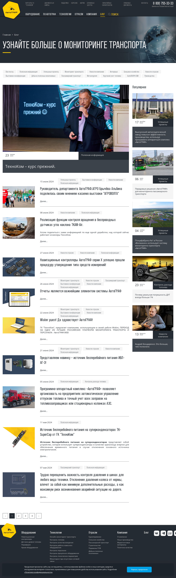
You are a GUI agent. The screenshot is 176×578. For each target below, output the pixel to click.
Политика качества (125, 547)
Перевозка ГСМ (95, 548)
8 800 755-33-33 (163, 3)
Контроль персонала (58, 550)
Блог (102, 14)
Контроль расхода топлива (95, 381)
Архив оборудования (29, 547)
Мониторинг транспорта (74, 71)
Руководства (149, 76)
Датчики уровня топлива (31, 542)
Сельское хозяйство (131, 71)
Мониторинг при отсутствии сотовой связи (64, 560)
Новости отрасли (151, 71)
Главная (7, 34)
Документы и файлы (49, 4)
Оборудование (32, 14)
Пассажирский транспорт (71, 76)
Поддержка (65, 3)
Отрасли (79, 14)
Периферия (26, 545)
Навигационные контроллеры (28, 538)
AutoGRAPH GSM (132, 76)
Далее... (43, 201)
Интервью (114, 71)
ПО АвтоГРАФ (49, 14)
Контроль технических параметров (64, 556)
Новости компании (97, 71)
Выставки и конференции (15, 76)
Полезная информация (28, 71)
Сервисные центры (90, 4)
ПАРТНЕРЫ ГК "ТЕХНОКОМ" (29, 4)
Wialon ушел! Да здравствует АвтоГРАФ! (66, 320)
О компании (122, 537)
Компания (92, 14)
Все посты (10, 71)
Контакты (144, 3)
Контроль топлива (57, 540)
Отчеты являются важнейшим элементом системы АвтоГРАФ (80, 291)
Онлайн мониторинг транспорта (63, 537)
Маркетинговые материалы (123, 543)
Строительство (95, 545)
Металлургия (92, 76)
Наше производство (125, 540)
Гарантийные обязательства (107, 4)
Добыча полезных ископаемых (43, 76)
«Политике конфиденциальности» (38, 572)
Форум (82, 3)
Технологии (65, 14)
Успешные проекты (51, 71)
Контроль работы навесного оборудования (61, 546)
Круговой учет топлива (112, 76)
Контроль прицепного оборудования (64, 553)
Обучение (74, 3)
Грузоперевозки (95, 537)
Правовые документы (128, 4)
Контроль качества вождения (61, 542)
